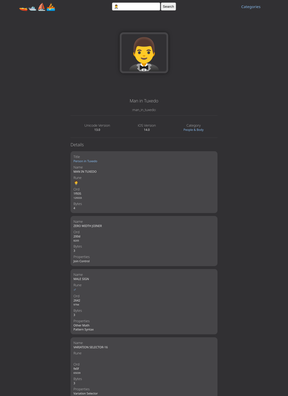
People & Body (193, 130)
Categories (250, 6)
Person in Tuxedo (85, 161)
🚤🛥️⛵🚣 (37, 6)
